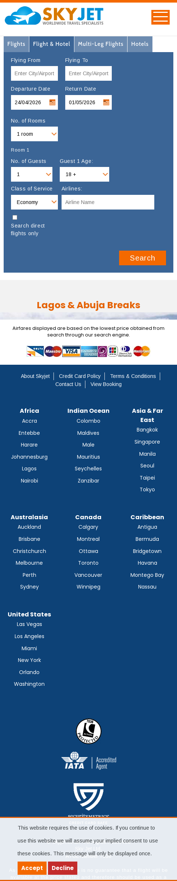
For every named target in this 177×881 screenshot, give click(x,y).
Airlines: (72, 189)
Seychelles (88, 468)
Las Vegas (29, 624)
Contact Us (68, 384)
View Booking (106, 384)
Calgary (88, 527)
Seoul (147, 465)
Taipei (147, 477)
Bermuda (147, 539)
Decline (63, 868)
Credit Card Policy (80, 376)
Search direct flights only (28, 229)
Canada (88, 517)
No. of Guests (29, 161)
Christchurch (29, 551)
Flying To (76, 60)
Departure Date (31, 89)
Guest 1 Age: (76, 161)
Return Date (80, 89)
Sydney (29, 586)
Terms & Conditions (133, 376)
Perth (29, 575)
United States (29, 614)
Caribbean (147, 517)
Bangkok (147, 429)
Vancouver (88, 575)
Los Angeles (29, 636)
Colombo (88, 421)
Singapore (147, 441)
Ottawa (88, 551)
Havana (147, 563)
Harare (29, 444)
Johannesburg (29, 456)
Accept (32, 868)
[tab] (16, 44)
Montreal (88, 539)
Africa (29, 411)
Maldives (88, 433)
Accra (29, 421)
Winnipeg (88, 586)
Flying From (26, 60)
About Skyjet (35, 376)
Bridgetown (147, 551)
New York (29, 660)
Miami (29, 648)
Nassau (147, 586)
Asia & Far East (147, 415)
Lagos (29, 468)
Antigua (147, 527)
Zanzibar (88, 480)
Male (88, 444)
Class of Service (32, 189)
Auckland (29, 527)
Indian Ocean (88, 411)
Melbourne (29, 563)
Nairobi (29, 480)
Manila (147, 454)
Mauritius (88, 456)
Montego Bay (147, 575)
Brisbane (29, 539)
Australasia (29, 517)
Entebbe (29, 433)
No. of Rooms (28, 121)
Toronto (88, 563)
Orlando (29, 672)
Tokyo (147, 489)
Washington (29, 684)
